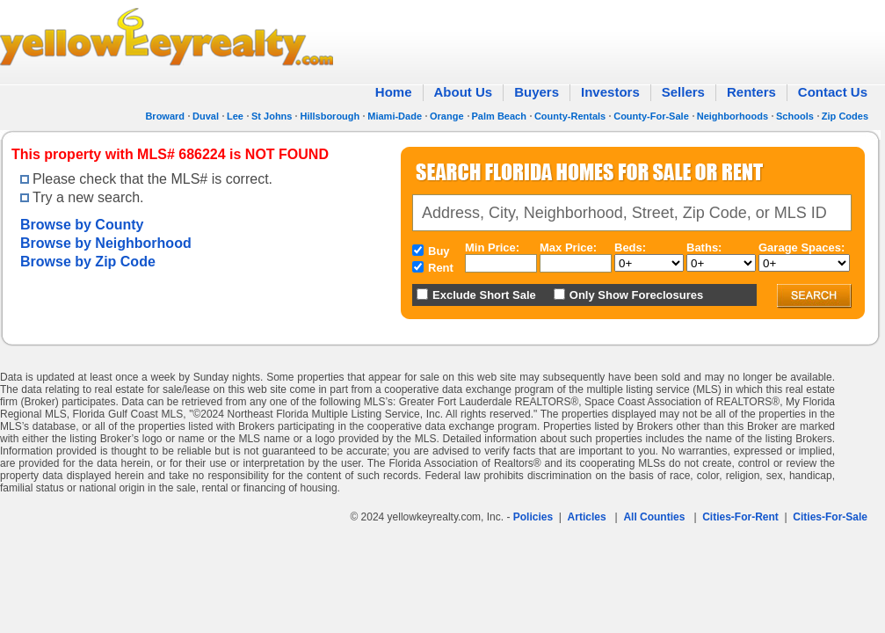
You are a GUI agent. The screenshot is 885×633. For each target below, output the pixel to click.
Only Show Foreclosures (636, 295)
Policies (533, 517)
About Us (463, 91)
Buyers (536, 91)
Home (393, 91)
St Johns (271, 116)
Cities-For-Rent (740, 517)
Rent (440, 267)
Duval (205, 116)
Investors (610, 91)
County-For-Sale (651, 116)
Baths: (704, 247)
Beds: (630, 247)
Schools (795, 116)
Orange (447, 116)
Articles (587, 517)
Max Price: (568, 247)
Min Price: (492, 247)
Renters (751, 91)
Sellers (683, 91)
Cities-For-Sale (830, 517)
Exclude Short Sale (484, 295)
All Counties (654, 517)
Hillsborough (329, 116)
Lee (235, 116)
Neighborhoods (732, 116)
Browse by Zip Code (88, 261)
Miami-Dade (394, 116)
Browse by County (81, 224)
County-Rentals (570, 116)
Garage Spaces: (801, 247)
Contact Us (832, 91)
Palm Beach (499, 116)
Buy (439, 251)
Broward (165, 116)
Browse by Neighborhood (106, 243)
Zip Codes (845, 116)
